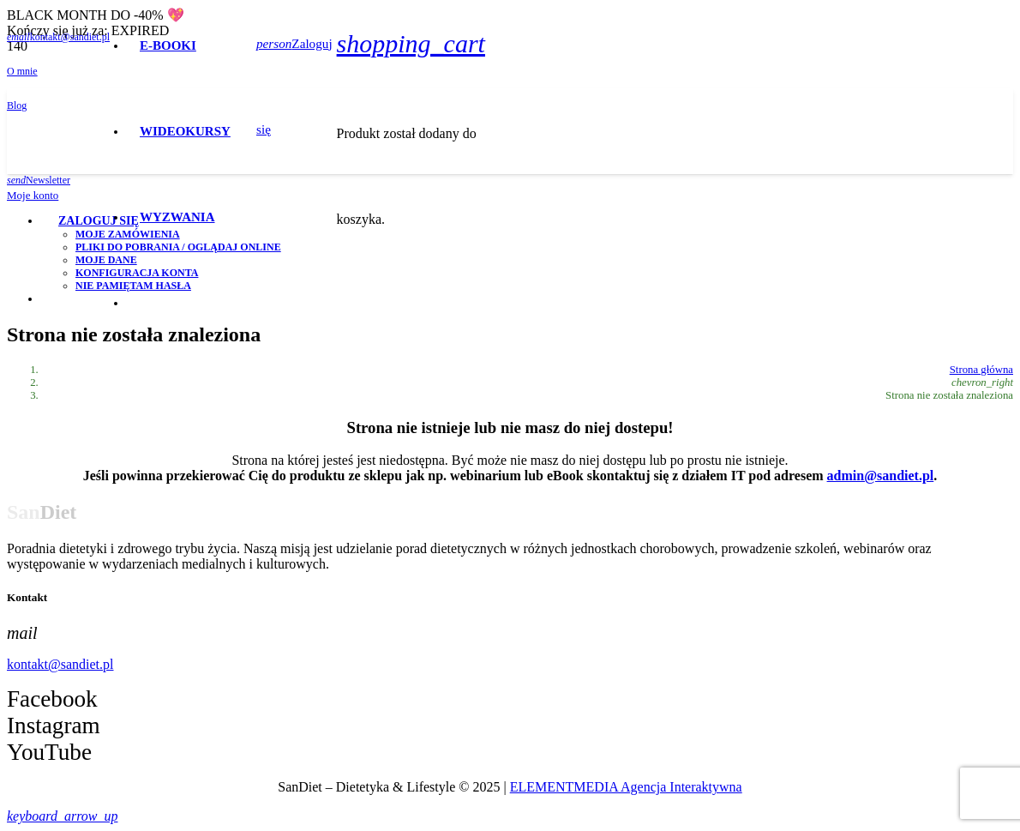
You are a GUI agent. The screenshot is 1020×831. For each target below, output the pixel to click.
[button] (62, 816)
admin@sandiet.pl (880, 475)
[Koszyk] (411, 43)
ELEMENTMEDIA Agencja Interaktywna (626, 787)
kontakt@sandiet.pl (60, 664)
